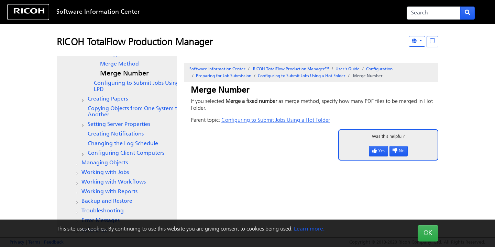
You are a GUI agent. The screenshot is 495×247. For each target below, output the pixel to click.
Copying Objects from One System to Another (134, 112)
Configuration (379, 69)
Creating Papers (108, 99)
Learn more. (309, 229)
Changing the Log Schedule (123, 143)
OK (428, 233)
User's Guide (348, 69)
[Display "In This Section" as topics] (432, 41)
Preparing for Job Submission (223, 76)
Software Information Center (98, 12)
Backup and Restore (106, 201)
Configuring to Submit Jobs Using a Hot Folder (301, 76)
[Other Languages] (417, 41)
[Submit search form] (467, 13)
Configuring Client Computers (126, 153)
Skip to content (226, 12)
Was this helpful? (388, 136)
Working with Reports (109, 192)
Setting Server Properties (119, 124)
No (399, 151)
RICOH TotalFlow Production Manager (134, 43)
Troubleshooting (102, 211)
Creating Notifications (116, 134)
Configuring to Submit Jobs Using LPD (136, 86)
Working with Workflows (113, 182)
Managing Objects (104, 163)
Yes (378, 151)
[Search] (434, 13)
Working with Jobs (105, 172)
